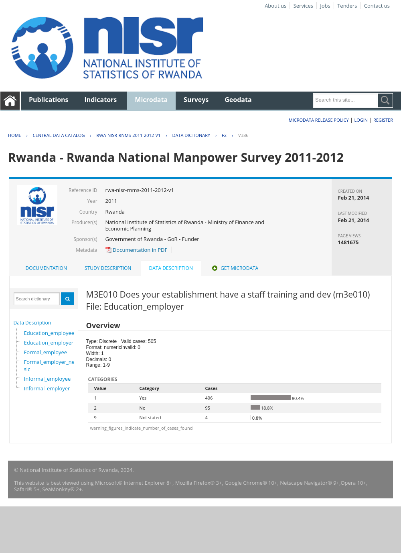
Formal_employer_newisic (52, 365)
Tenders (347, 5)
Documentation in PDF (136, 249)
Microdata (151, 99)
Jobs (325, 5)
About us (275, 5)
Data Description (32, 322)
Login (361, 120)
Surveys (196, 99)
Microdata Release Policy (319, 120)
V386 (243, 135)
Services (303, 5)
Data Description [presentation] (171, 268)
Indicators (101, 99)
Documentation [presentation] (46, 268)
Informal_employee (47, 378)
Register (383, 120)
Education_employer (49, 342)
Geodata (238, 99)
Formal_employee (45, 352)
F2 (224, 135)
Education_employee (49, 333)
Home (14, 135)
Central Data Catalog (59, 135)
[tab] (46, 268)
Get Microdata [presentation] (234, 268)
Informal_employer (47, 388)
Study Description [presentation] (108, 268)
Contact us (377, 5)
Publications (49, 99)
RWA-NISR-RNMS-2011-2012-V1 (128, 135)
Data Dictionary (191, 135)
